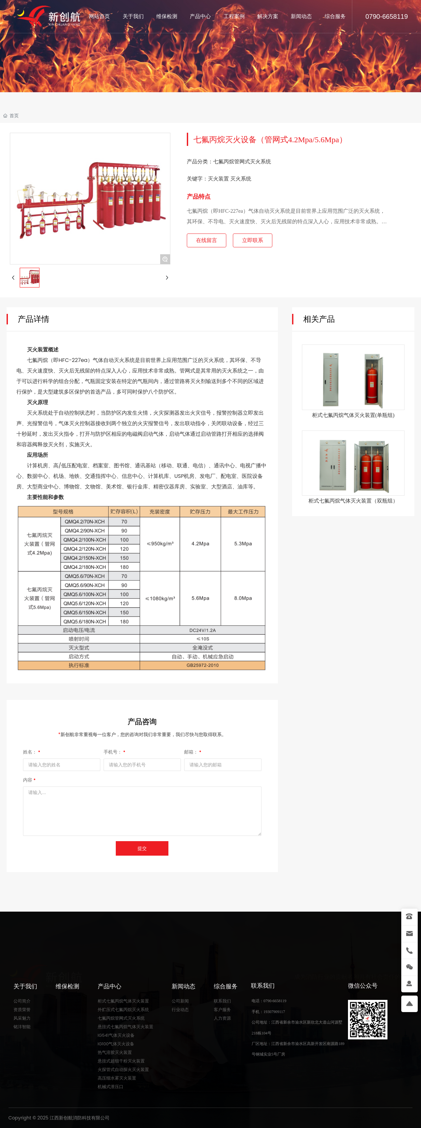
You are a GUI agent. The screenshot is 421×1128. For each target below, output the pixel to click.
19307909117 (274, 1011)
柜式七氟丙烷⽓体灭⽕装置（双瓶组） (353, 501)
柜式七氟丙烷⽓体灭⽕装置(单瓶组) (353, 415)
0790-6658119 (386, 16)
